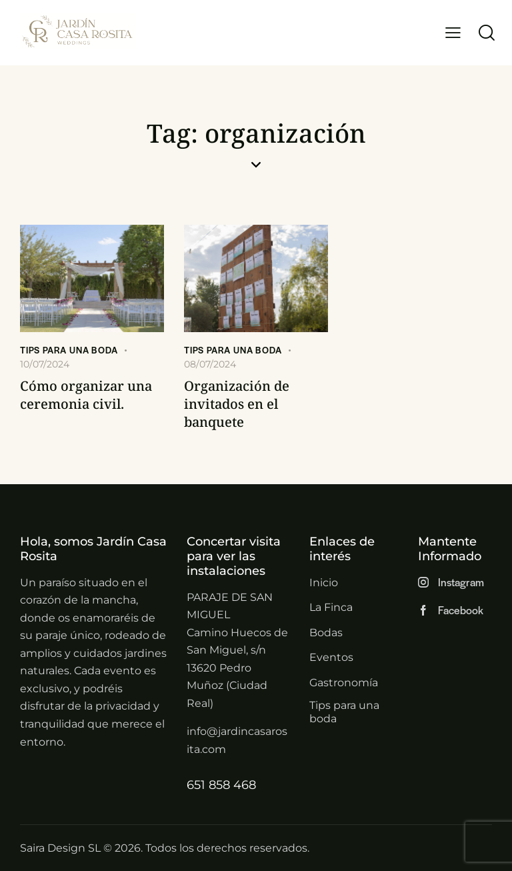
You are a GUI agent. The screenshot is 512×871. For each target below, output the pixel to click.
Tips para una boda (68, 349)
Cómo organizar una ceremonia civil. (86, 395)
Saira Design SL (60, 848)
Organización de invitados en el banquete (236, 404)
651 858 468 (221, 785)
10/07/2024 (44, 364)
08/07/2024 (210, 364)
